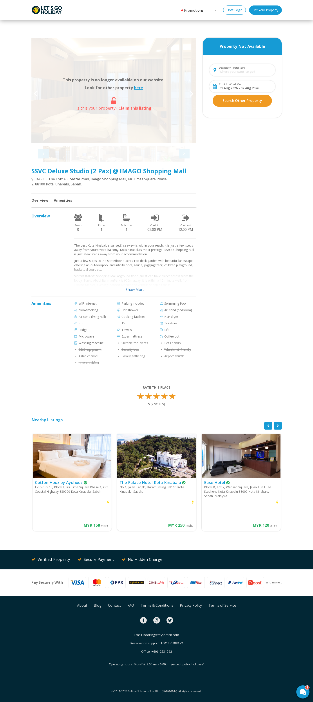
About (82, 605)
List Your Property (265, 10)
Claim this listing (134, 108)
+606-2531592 (161, 651)
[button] (215, 9)
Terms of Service (222, 605)
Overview (39, 200)
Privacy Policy (191, 605)
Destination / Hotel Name (232, 67)
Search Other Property (242, 100)
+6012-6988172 (172, 643)
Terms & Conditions (157, 605)
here (138, 87)
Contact (114, 605)
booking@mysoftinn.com (161, 635)
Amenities (63, 200)
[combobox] (246, 71)
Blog (97, 605)
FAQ (130, 605)
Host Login (234, 10)
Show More (135, 289)
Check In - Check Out (230, 84)
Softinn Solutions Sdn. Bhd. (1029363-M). (153, 691)
